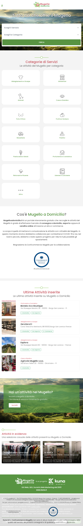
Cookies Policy (76, 502)
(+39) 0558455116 (64, 498)
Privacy (67, 502)
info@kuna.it (75, 498)
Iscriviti (15, 405)
